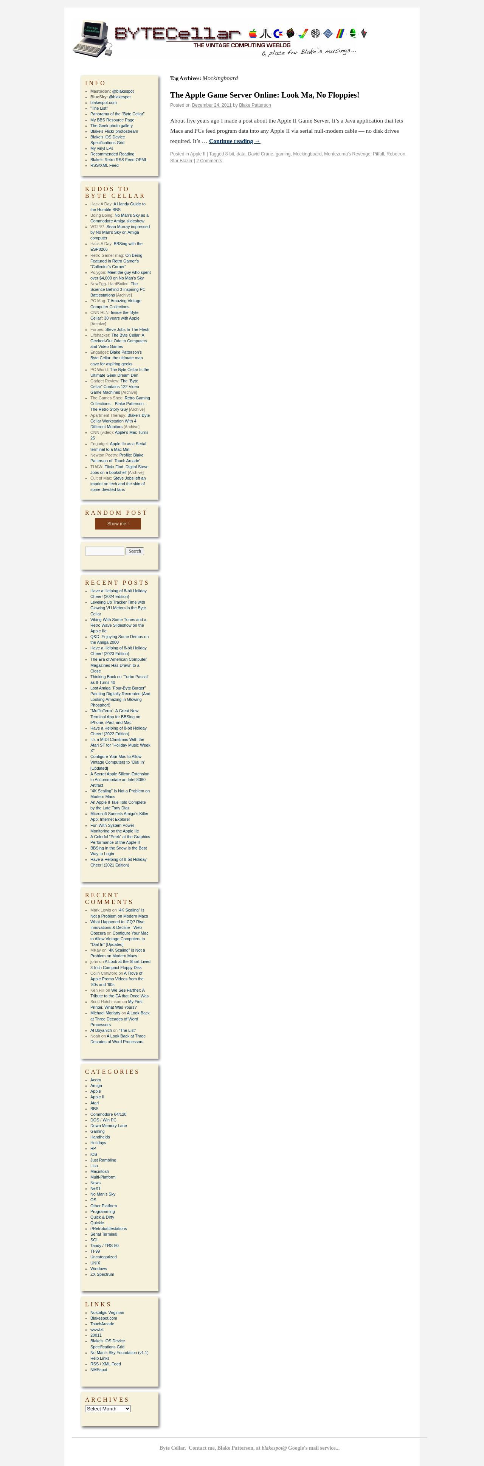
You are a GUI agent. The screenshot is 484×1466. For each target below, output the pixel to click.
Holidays (98, 1142)
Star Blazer (181, 160)
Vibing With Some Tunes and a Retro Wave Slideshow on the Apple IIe (118, 625)
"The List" (99, 108)
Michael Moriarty (105, 1013)
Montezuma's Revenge (347, 154)
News (95, 1182)
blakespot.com (103, 102)
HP (93, 1148)
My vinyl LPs (101, 148)
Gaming (97, 1131)
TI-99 (95, 1251)
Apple (95, 1091)
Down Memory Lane (108, 1125)
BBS (94, 1108)
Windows (98, 1268)
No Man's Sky (102, 1194)
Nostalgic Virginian (107, 1312)
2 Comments (209, 160)
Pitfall (378, 154)
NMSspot (98, 1369)
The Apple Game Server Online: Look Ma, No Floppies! (265, 94)
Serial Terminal (103, 1234)
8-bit (229, 154)
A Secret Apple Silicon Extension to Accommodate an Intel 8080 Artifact (119, 779)
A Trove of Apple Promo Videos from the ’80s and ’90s (117, 979)
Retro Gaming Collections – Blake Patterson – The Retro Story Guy (120, 404)
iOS (93, 1154)
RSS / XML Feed (105, 1364)
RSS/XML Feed (104, 165)
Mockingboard (307, 154)
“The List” (127, 1030)
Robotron (395, 154)
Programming (102, 1211)
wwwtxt (97, 1329)
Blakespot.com (103, 1318)
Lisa (94, 1165)
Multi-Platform (103, 1177)
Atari (94, 1103)
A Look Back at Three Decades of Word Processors (120, 1019)
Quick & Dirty (102, 1217)
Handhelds (100, 1137)
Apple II (198, 154)
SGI (94, 1240)
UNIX (95, 1263)
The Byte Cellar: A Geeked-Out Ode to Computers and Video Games (118, 341)
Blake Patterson (255, 105)
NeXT (95, 1188)
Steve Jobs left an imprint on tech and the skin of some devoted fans (118, 484)
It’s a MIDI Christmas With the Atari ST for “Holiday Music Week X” (120, 745)
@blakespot (123, 91)
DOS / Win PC (103, 1120)
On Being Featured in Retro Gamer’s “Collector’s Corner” (116, 261)
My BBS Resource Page (112, 120)
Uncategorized (103, 1257)
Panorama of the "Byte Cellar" (117, 114)
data (241, 154)
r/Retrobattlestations (108, 1228)
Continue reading (235, 141)
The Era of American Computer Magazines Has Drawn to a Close (118, 665)
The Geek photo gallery (111, 125)
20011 (96, 1335)
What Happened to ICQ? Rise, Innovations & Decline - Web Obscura (118, 927)
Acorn (95, 1080)
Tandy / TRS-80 (104, 1245)
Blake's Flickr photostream (114, 131)
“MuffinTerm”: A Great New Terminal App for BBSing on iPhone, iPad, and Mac (115, 716)
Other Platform (103, 1206)
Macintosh (99, 1171)
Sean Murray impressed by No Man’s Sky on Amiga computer (120, 232)
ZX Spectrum (102, 1274)
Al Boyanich (101, 1030)
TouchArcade (102, 1324)
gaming (283, 154)
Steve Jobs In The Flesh (127, 329)
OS (93, 1199)
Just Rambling (103, 1160)
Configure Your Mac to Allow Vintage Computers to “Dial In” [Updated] (117, 762)
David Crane (260, 154)
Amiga (96, 1085)
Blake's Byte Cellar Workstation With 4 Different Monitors (120, 421)
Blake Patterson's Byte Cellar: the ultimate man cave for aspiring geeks (116, 358)
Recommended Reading (112, 154)
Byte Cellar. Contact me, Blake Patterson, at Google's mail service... (250, 1448)
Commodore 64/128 (108, 1114)
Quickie (97, 1223)
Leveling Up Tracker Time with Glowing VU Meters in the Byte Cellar (118, 608)
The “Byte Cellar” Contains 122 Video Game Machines (114, 386)
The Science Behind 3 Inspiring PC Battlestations (118, 289)
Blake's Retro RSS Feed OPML (118, 159)
